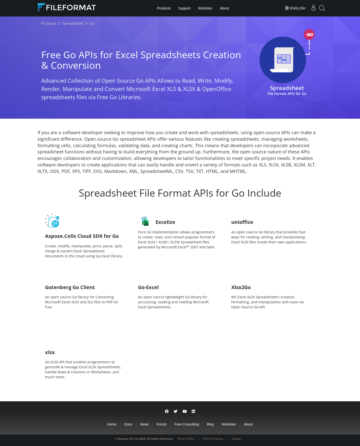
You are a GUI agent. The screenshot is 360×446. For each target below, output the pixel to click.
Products (164, 8)
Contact (237, 438)
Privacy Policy (185, 438)
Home (111, 424)
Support (184, 8)
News (144, 424)
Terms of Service (213, 438)
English (295, 8)
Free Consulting (186, 424)
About (224, 8)
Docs (128, 424)
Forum (161, 424)
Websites (205, 8)
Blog (210, 424)
